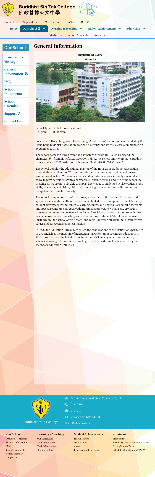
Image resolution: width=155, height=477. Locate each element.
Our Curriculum (45, 440)
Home (14, 28)
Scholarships (80, 444)
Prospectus (118, 440)
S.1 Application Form (123, 448)
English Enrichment (47, 448)
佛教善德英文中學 (39, 12)
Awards (77, 448)
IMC (7, 81)
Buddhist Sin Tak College (47, 7)
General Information (13, 71)
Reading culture (45, 451)
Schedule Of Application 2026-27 (129, 451)
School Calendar (11, 103)
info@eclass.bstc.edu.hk (86, 417)
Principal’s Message (13, 59)
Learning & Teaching (66, 28)
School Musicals (78, 35)
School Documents (13, 91)
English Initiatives (46, 444)
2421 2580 (77, 404)
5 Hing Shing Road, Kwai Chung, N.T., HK (96, 398)
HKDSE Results (81, 440)
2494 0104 (77, 410)
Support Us (12, 113)
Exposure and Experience (86, 451)
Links (100, 35)
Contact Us (12, 121)
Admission (135, 28)
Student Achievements (104, 28)
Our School (34, 28)
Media (56, 35)
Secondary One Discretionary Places (131, 444)
